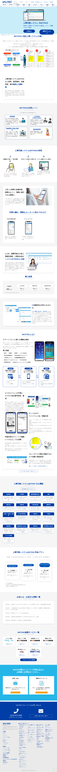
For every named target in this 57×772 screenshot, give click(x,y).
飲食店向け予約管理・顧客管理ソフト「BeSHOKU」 (40, 744)
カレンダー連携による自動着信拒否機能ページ (39, 466)
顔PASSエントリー (39, 732)
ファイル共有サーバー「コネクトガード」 (22, 758)
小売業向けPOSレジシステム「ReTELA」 (40, 747)
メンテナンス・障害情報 (6, 737)
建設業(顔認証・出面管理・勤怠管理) (49, 738)
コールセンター (47, 741)
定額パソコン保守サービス (31, 733)
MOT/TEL (4, 4)
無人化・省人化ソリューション (40, 725)
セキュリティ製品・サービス (22, 748)
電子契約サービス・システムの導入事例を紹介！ (17, 613)
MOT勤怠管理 (21, 737)
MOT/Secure (21, 759)
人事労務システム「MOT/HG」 (22, 736)
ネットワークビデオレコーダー (22, 765)
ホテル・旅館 (47, 733)
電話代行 (24, 5)
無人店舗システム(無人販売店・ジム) (40, 734)
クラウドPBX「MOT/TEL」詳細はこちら (28, 471)
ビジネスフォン (21, 730)
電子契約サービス (22, 743)
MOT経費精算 (21, 740)
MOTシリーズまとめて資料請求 (29, 659)
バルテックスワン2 (22, 763)
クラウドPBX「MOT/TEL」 (21, 727)
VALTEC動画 (17, 5)
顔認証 (29, 5)
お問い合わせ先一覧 (41, 716)
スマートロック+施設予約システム (40, 727)
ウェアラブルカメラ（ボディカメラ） (22, 752)
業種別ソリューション (49, 729)
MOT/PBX (11, 4)
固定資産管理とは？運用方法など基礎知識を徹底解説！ (18, 620)
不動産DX (46, 736)
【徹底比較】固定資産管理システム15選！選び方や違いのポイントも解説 (22, 616)
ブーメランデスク (48, 727)
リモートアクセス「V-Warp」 (22, 761)
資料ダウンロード (47, 32)
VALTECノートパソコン (31, 728)
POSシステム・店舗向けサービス (40, 736)
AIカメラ (42, 5)
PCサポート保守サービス (31, 730)
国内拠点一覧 (5, 740)
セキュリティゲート (22, 755)
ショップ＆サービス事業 (6, 749)
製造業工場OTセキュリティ (48, 731)
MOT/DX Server (21, 731)
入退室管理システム (39, 729)
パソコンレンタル (31, 738)
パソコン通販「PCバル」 (31, 735)
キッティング (30, 742)
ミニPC (29, 726)
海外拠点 (4, 741)
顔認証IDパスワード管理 (22, 754)
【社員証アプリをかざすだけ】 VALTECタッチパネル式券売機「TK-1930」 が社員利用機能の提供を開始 (28, 604)
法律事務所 (47, 740)
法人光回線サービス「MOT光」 (22, 745)
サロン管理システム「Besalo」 (39, 742)
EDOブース (47, 726)
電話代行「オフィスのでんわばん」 (22, 733)
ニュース (4, 734)
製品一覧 (53, 5)
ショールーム (5, 744)
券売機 (37, 738)
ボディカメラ (35, 5)
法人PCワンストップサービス (31, 740)
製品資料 (47, 5)
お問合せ (29, 31)
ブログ (4, 738)
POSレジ (38, 739)
